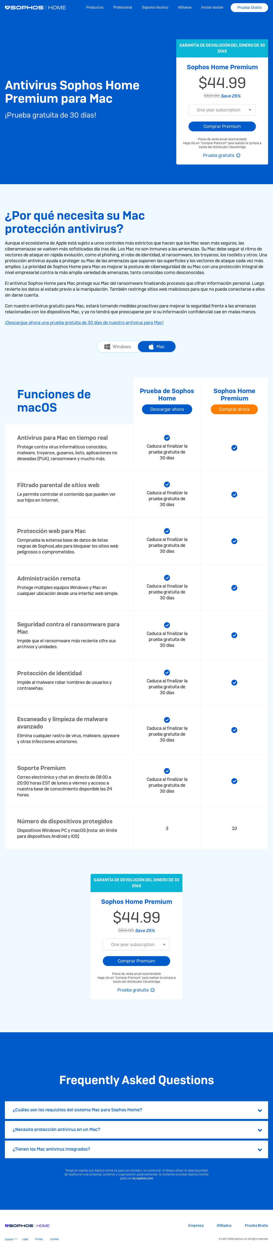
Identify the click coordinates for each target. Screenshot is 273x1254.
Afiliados (224, 1225)
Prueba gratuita (218, 155)
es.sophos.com (142, 1178)
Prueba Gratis (249, 7)
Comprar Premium (222, 126)
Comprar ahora (234, 409)
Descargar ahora (167, 409)
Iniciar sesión (212, 7)
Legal (25, 1239)
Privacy (39, 1239)
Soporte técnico (155, 7)
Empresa (195, 1225)
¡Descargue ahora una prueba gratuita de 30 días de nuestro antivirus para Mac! (84, 322)
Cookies (54, 1239)
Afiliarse (184, 7)
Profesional (122, 7)
